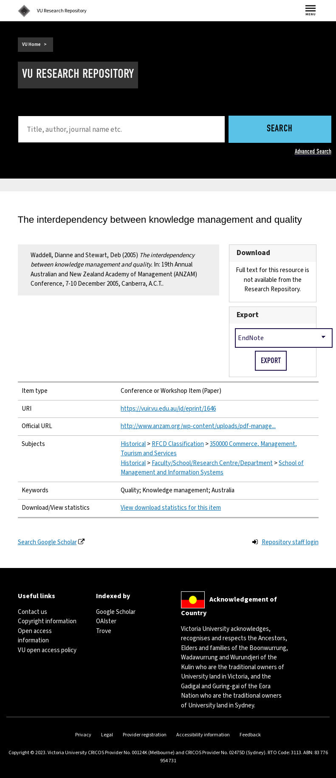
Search (280, 129)
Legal (107, 734)
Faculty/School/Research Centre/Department (212, 463)
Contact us (32, 612)
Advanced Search (313, 151)
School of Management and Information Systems (212, 468)
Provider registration (145, 734)
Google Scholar (116, 612)
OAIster (106, 621)
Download (253, 252)
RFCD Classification (178, 444)
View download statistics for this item (171, 507)
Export (248, 314)
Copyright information (47, 621)
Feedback (250, 734)
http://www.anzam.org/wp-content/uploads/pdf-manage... (198, 426)
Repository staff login (290, 542)
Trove (103, 631)
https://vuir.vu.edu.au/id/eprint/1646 (168, 408)
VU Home (31, 44)
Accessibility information (203, 734)
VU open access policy (47, 650)
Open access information (35, 636)
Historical (133, 444)
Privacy (83, 734)
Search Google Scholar (47, 542)
